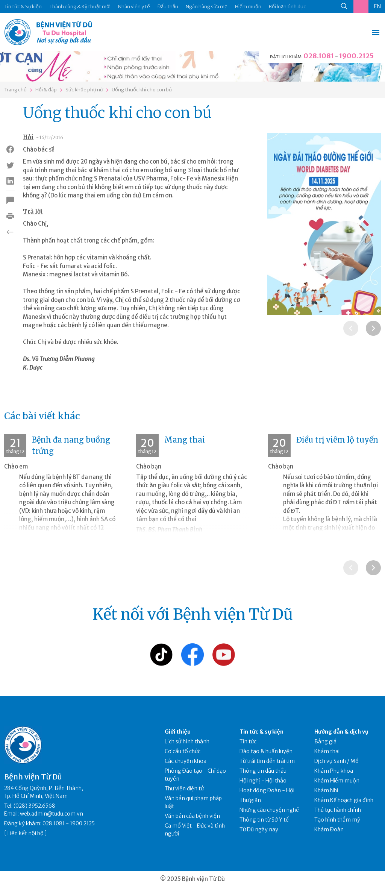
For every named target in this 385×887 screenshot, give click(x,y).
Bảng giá (325, 741)
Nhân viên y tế (134, 6)
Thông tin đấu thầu (262, 770)
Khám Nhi (326, 790)
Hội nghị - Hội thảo (262, 780)
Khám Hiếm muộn (336, 780)
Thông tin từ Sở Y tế (264, 819)
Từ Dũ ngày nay (258, 829)
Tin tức (247, 741)
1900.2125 (356, 56)
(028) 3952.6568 (34, 805)
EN (377, 6)
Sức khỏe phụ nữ (84, 89)
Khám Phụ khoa (333, 770)
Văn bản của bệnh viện (192, 816)
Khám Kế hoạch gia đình (343, 800)
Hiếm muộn (248, 6)
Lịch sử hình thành (187, 741)
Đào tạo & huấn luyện (266, 751)
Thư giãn (250, 800)
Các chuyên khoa (185, 761)
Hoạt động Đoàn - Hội (266, 790)
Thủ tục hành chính (337, 810)
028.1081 (318, 56)
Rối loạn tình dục (287, 6)
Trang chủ (15, 89)
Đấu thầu (168, 6)
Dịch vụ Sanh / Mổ (336, 761)
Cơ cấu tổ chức (182, 751)
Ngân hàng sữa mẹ (206, 6)
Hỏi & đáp (46, 89)
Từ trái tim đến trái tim (267, 761)
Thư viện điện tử (184, 788)
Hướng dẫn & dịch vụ (341, 731)
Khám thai (327, 751)
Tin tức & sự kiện (261, 731)
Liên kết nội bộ (26, 833)
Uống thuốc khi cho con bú (142, 89)
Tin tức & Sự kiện (23, 6)
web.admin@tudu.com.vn (51, 813)
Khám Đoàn (329, 829)
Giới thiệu (178, 731)
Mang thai (184, 439)
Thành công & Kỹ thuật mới (80, 6)
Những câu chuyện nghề (269, 810)
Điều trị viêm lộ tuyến (337, 439)
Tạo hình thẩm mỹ (337, 819)
